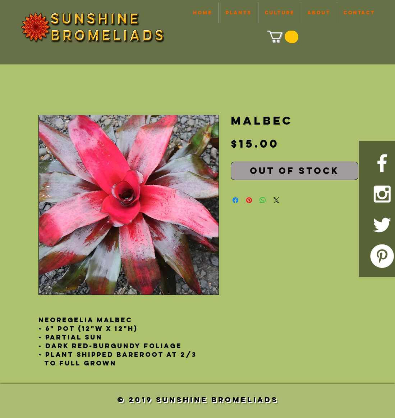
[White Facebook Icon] (382, 163)
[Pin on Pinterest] (249, 200)
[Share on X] (276, 200)
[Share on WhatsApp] (262, 200)
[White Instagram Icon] (382, 194)
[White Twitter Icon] (382, 225)
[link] (282, 36)
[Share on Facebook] (235, 200)
